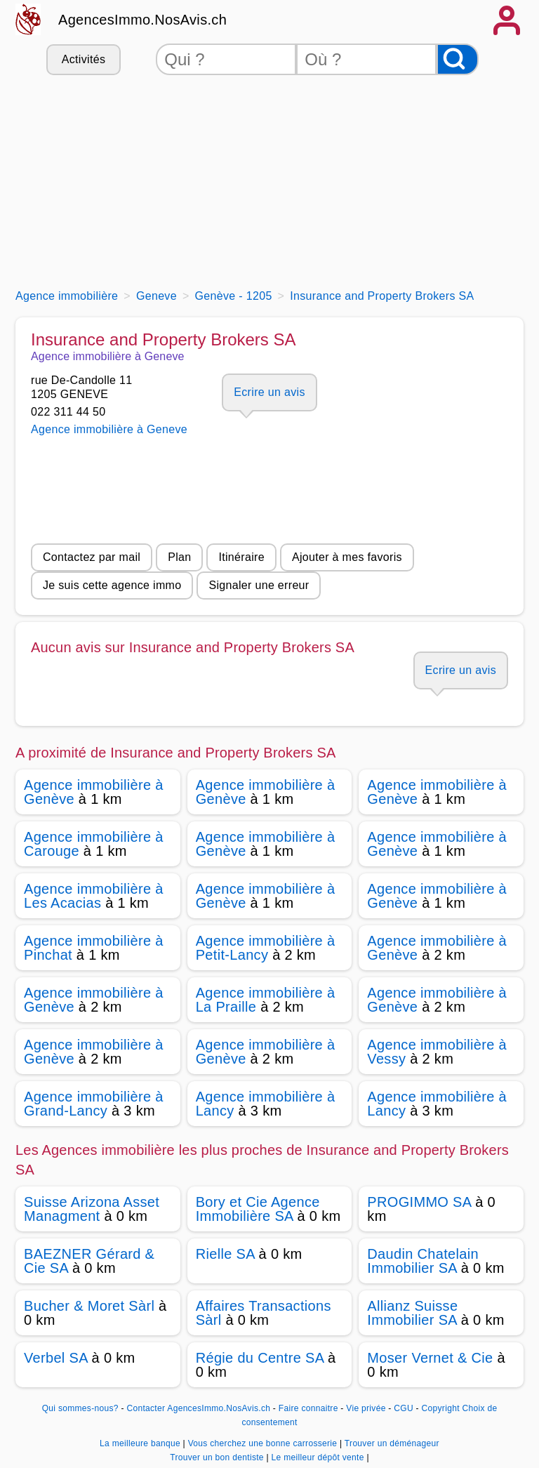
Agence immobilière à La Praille (265, 999)
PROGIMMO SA (419, 1202)
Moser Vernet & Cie (430, 1357)
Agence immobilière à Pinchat (94, 948)
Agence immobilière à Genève (94, 792)
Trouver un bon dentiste (218, 1457)
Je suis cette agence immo (112, 585)
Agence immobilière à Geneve (109, 429)
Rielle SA (225, 1254)
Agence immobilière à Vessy (437, 1051)
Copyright (441, 1408)
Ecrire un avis (269, 392)
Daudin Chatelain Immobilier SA (423, 1261)
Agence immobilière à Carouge (94, 844)
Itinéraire (241, 557)
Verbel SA (56, 1357)
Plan (179, 557)
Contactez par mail (91, 557)
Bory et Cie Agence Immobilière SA (258, 1209)
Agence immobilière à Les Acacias (94, 896)
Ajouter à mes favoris (347, 557)
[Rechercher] (458, 59)
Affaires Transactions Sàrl (263, 1313)
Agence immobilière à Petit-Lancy (265, 948)
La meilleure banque (141, 1443)
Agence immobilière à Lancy (265, 1103)
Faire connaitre (308, 1408)
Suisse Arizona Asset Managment (91, 1209)
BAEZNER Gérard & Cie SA (89, 1261)
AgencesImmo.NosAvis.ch (142, 19)
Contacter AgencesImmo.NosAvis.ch (198, 1408)
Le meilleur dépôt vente (319, 1457)
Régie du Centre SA (260, 1357)
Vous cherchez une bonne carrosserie (264, 1443)
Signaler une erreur (258, 585)
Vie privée (365, 1408)
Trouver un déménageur (392, 1443)
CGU (403, 1408)
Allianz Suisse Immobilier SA (412, 1313)
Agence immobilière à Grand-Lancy (94, 1103)
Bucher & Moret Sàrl (89, 1306)
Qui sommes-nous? (80, 1408)
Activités (83, 59)
